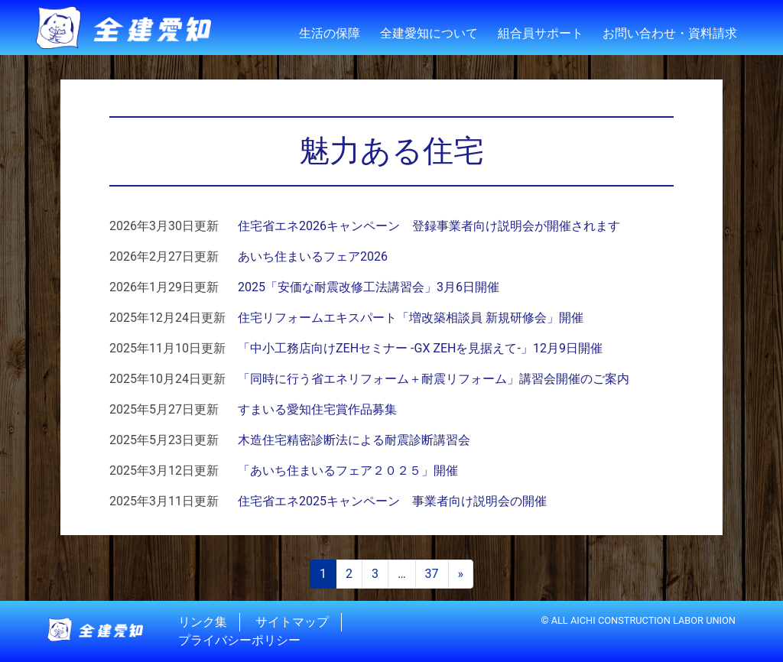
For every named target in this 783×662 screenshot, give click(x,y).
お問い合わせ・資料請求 (670, 33)
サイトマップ (292, 622)
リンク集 (202, 622)
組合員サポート (540, 33)
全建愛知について (429, 33)
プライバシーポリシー (239, 640)
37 (432, 573)
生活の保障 (329, 33)
